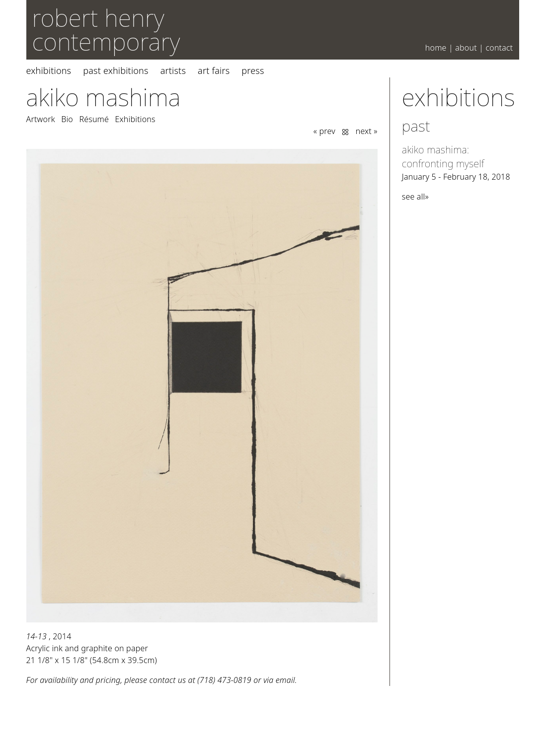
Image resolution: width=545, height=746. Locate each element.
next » (367, 131)
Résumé (94, 119)
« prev (324, 131)
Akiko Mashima (103, 97)
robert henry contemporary (106, 29)
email (285, 680)
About (466, 47)
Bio (67, 119)
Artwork (40, 119)
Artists (173, 70)
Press (252, 70)
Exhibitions (49, 70)
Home (436, 47)
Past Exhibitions (115, 70)
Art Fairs (214, 70)
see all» (415, 196)
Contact (499, 47)
